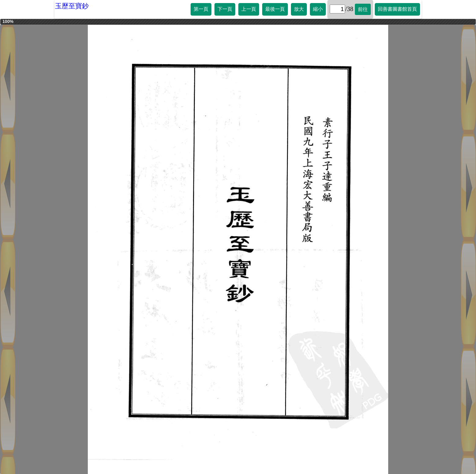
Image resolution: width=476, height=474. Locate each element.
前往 (363, 9)
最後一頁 (275, 9)
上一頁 (248, 9)
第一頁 (201, 9)
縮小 (318, 9)
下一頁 (225, 9)
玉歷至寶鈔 (72, 6)
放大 (299, 9)
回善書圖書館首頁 (397, 9)
